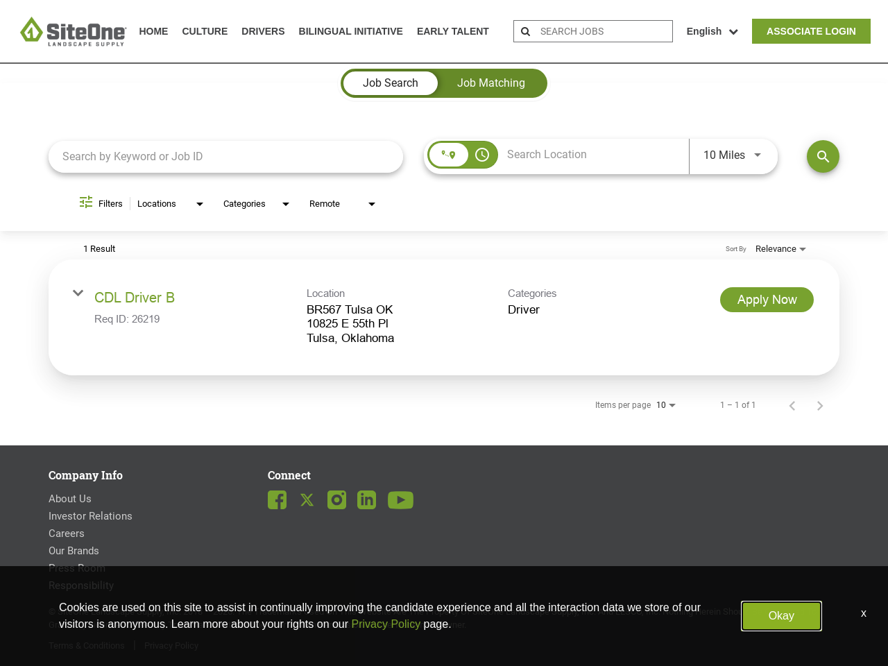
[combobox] (225, 156)
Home (153, 31)
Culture (205, 31)
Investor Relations (91, 516)
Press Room (77, 568)
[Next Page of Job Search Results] (820, 405)
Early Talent (453, 31)
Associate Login (811, 31)
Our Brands (74, 551)
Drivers (262, 31)
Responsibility (81, 585)
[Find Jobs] (823, 156)
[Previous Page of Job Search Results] (792, 405)
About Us (70, 499)
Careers (67, 533)
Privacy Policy (171, 645)
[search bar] (604, 31)
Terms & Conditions (87, 645)
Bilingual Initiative (351, 31)
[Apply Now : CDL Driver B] (767, 299)
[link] (444, 317)
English (713, 31)
